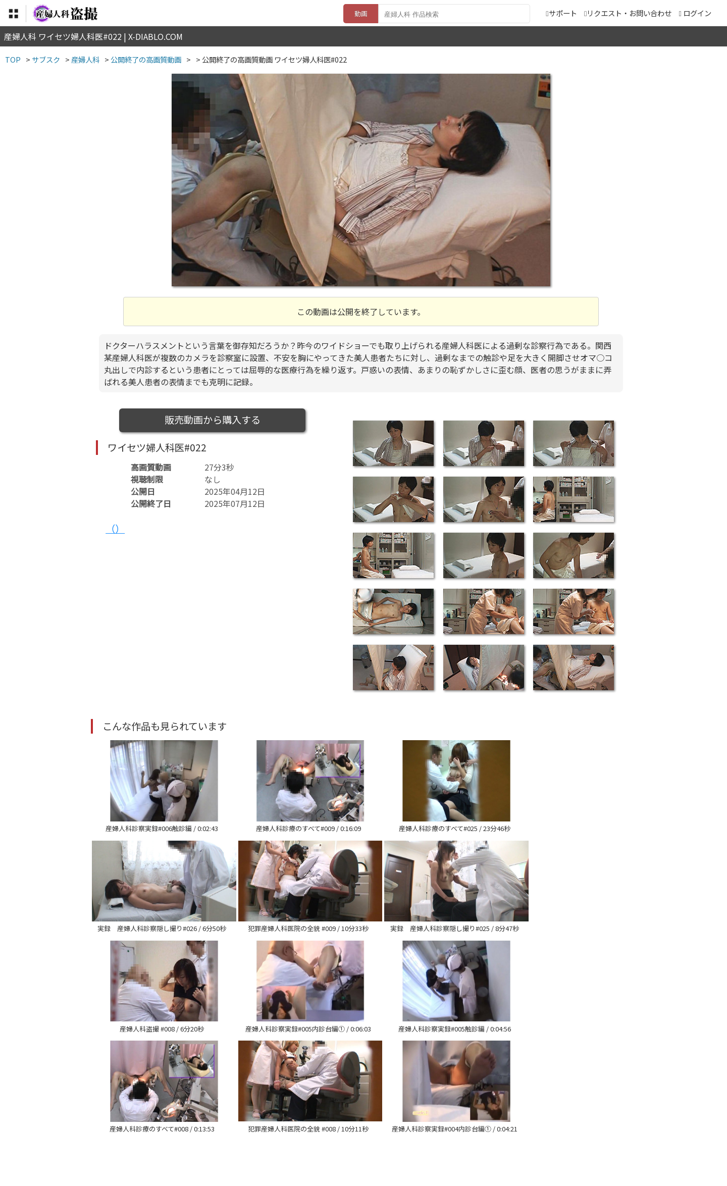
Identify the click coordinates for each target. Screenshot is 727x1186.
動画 (361, 13)
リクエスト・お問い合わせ (627, 13)
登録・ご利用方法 (356, 1124)
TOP (214, 1124)
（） (115, 529)
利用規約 (248, 1124)
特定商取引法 (295, 1124)
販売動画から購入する (213, 419)
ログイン (697, 13)
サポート (561, 13)
